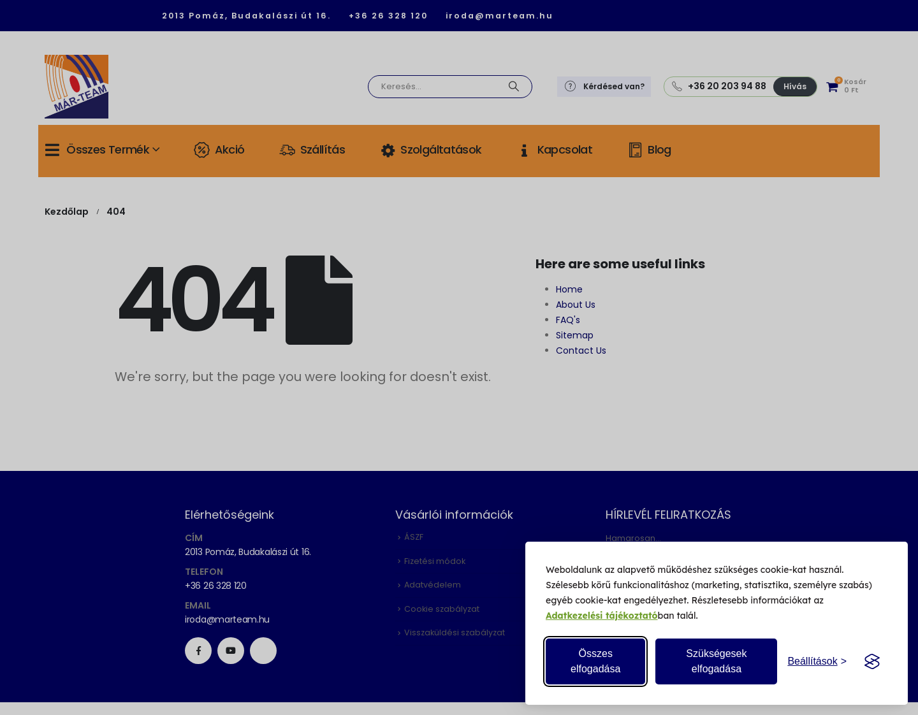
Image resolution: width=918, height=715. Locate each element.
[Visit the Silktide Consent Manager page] (872, 661)
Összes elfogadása (595, 661)
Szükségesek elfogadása (716, 661)
